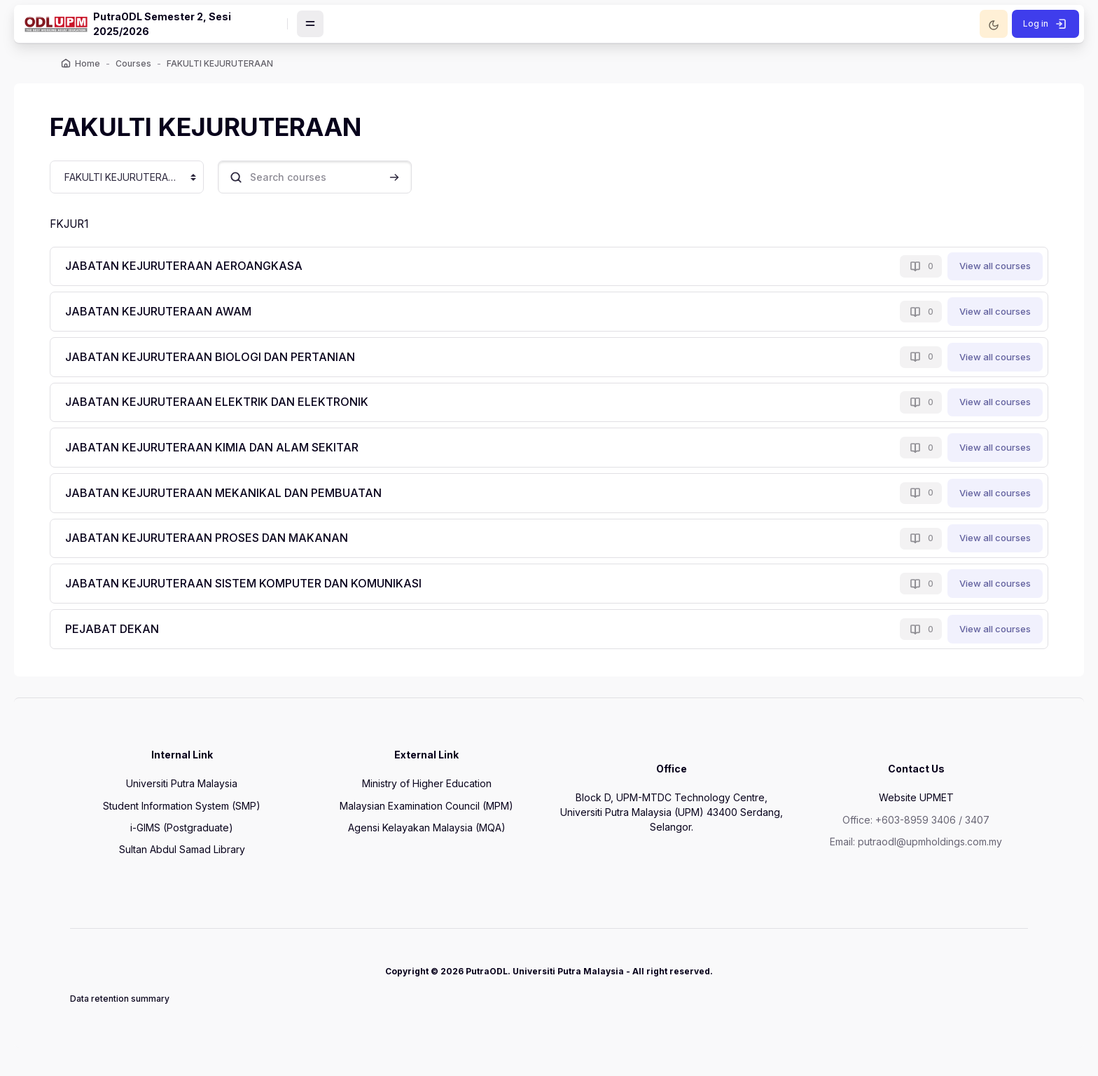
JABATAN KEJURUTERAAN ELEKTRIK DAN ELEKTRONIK (224, 406)
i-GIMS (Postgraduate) (181, 834)
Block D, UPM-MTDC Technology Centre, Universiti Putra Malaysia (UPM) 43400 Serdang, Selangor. (671, 819)
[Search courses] (321, 180)
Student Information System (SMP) (181, 813)
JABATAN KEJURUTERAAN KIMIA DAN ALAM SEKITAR (219, 451)
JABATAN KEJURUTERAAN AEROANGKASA (191, 270)
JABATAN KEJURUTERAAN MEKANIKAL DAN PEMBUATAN (231, 497)
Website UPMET (916, 804)
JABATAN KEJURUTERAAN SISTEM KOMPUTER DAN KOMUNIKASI (251, 587)
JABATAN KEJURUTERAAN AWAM (166, 315)
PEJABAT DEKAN (120, 633)
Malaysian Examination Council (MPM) (426, 813)
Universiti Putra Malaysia (181, 790)
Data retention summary (119, 1005)
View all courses (988, 269)
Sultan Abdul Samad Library (182, 856)
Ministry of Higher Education (427, 790)
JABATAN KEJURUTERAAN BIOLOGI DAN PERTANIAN (218, 361)
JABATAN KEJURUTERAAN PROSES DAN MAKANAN (214, 542)
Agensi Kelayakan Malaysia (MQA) (427, 834)
